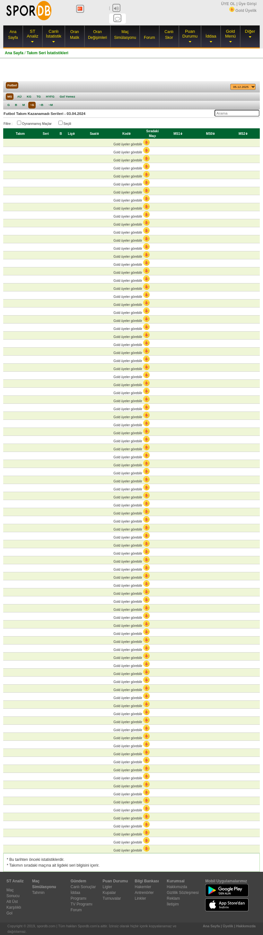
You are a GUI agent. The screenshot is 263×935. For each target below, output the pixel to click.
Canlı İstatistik (53, 34)
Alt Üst (12, 901)
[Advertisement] (132, 70)
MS (9, 96)
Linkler (140, 898)
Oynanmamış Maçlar (34, 123)
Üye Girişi (248, 4)
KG (29, 96)
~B (41, 105)
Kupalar (109, 892)
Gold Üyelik (243, 10)
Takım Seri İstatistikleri (47, 53)
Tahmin (38, 892)
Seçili (64, 123)
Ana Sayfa (14, 53)
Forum (149, 37)
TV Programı (81, 904)
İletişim (173, 904)
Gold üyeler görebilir (131, 144)
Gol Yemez (67, 96)
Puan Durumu (189, 34)
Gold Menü (230, 34)
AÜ (19, 96)
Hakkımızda (177, 887)
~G (32, 105)
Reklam (173, 898)
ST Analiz (32, 34)
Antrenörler (144, 892)
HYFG (50, 96)
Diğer (250, 31)
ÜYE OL (228, 4)
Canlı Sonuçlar (83, 887)
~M (50, 105)
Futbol (12, 85)
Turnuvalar (112, 898)
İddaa (211, 36)
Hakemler (143, 887)
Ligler (107, 887)
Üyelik (228, 926)
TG (39, 96)
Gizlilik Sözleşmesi (182, 892)
